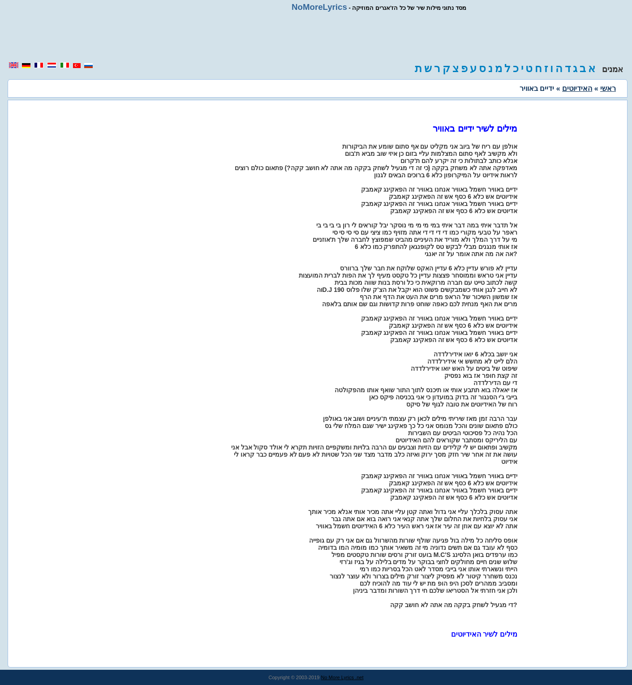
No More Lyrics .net (342, 677)
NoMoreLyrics (319, 7)
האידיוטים (577, 88)
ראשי (608, 88)
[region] (316, 37)
